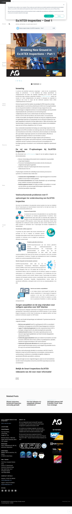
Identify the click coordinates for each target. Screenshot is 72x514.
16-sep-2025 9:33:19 (51, 403)
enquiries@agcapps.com (7, 1)
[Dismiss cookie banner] (63, 5)
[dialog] (36, 11)
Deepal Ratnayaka (21, 24)
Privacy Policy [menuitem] (64, 509)
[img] (51, 28)
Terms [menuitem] (69, 509)
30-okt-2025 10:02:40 (11, 403)
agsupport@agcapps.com (18, 1)
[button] (17, 28)
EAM (17, 381)
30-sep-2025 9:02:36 (31, 403)
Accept (48, 16)
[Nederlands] (36, 84)
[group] (36, 28)
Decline (59, 16)
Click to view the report (6, 427)
